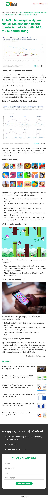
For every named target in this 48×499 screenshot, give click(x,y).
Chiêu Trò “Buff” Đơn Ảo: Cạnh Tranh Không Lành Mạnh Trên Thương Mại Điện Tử (17, 386)
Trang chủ (5, 12)
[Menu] (3, 4)
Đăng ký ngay (24, 483)
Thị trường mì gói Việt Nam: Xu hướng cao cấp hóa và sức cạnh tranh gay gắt (18, 404)
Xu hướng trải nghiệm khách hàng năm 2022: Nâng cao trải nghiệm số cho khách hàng (17, 377)
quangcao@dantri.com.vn (15, 449)
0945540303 (38, 4)
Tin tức (12, 12)
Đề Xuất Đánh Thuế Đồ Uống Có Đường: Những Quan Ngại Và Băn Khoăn (18, 368)
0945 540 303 (11, 444)
